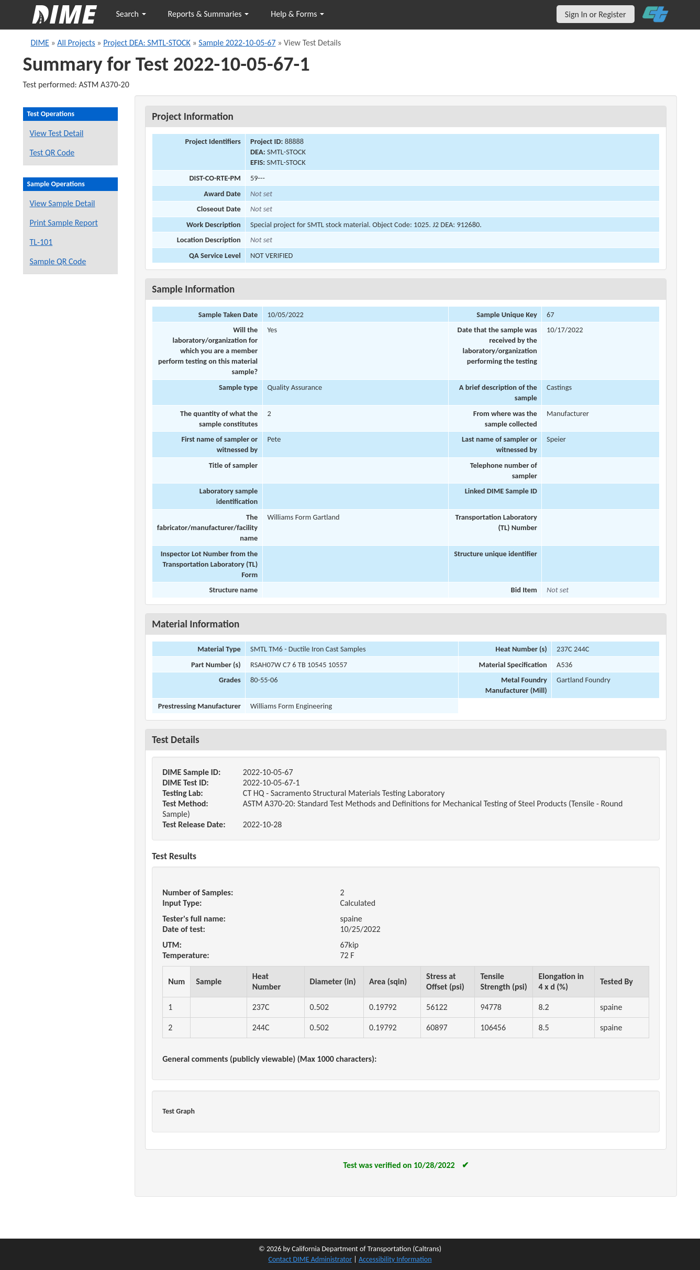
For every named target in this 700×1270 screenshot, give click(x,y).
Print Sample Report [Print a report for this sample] (64, 223)
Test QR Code (52, 153)
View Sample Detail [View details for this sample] (62, 203)
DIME (40, 43)
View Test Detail (57, 133)
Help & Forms (297, 14)
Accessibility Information (395, 1259)
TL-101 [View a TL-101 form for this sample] (41, 242)
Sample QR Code (58, 261)
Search (131, 14)
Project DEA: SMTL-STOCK (147, 43)
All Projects (76, 43)
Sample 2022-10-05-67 (236, 43)
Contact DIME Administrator (310, 1259)
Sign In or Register (595, 14)
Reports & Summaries (208, 14)
